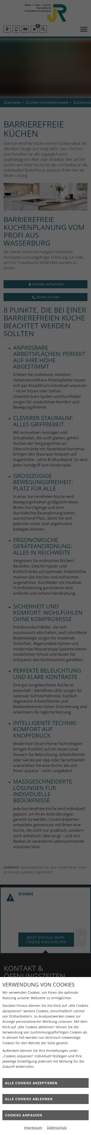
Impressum (33, 1127)
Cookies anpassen (23, 1115)
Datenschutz (57, 1127)
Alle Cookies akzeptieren (31, 1083)
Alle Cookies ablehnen (29, 1099)
